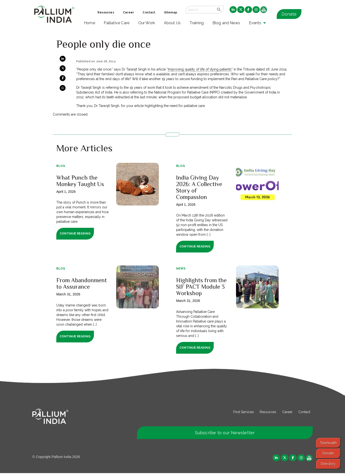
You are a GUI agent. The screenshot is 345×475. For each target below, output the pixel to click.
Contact (304, 414)
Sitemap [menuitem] (170, 12)
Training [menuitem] (197, 23)
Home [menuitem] (89, 23)
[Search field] (200, 9)
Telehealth (328, 443)
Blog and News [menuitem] (226, 23)
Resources (268, 414)
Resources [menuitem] (106, 12)
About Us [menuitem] (172, 23)
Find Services (243, 414)
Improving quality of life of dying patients (199, 69)
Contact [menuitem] (149, 12)
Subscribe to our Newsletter (225, 434)
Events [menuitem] (255, 23)
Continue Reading (75, 233)
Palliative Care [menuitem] (116, 23)
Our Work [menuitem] (146, 23)
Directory (328, 464)
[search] (218, 9)
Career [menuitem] (128, 12)
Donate (289, 14)
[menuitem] (233, 9)
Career (287, 414)
